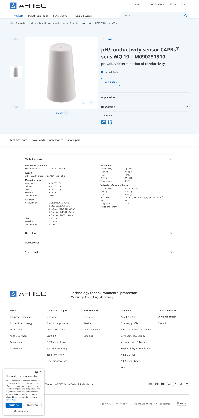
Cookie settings (163, 409)
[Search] (153, 17)
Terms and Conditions (142, 409)
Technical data (18, 145)
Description (108, 112)
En (185, 5)
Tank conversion (55, 360)
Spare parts (74, 145)
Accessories (56, 145)
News (123, 373)
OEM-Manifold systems (59, 347)
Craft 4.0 (51, 341)
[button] (23, 411)
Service (87, 329)
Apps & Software (19, 341)
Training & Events (167, 316)
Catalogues (16, 347)
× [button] (40, 372)
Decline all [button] (32, 405)
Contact (174, 5)
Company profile (129, 329)
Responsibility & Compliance (135, 354)
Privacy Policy (121, 409)
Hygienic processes (57, 366)
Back (110, 45)
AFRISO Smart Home (57, 335)
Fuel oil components (57, 329)
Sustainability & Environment (136, 335)
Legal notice (105, 409)
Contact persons (92, 335)
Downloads (111, 87)
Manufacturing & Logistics (134, 347)
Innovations (16, 354)
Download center (158, 5)
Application (108, 103)
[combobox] (36, 372)
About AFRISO (128, 322)
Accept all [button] (14, 405)
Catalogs (88, 341)
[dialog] (23, 392)
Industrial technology (21, 322)
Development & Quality (133, 341)
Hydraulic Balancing (57, 354)
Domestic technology (21, 329)
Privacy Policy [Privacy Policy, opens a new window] (11, 400)
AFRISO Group (128, 360)
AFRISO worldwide (130, 366)
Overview (52, 322)
